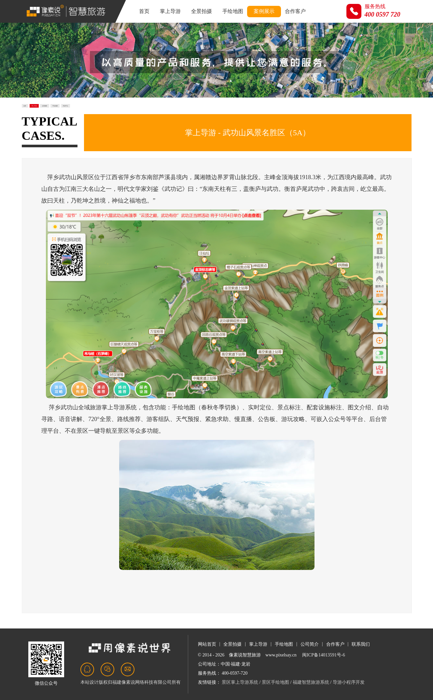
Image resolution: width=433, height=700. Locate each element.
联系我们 (361, 644)
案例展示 (264, 11)
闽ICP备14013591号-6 (323, 655)
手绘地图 (232, 11)
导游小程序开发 (349, 682)
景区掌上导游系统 (240, 682)
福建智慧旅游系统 (311, 682)
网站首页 (207, 644)
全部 (32, 110)
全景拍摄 (201, 11)
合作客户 (295, 11)
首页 (144, 11)
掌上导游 (170, 11)
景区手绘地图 (275, 682)
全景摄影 (100, 110)
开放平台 (173, 110)
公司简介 (309, 644)
